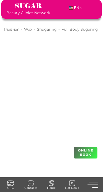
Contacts (30, 185)
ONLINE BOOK (86, 152)
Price (10, 184)
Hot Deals (72, 185)
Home (51, 185)
